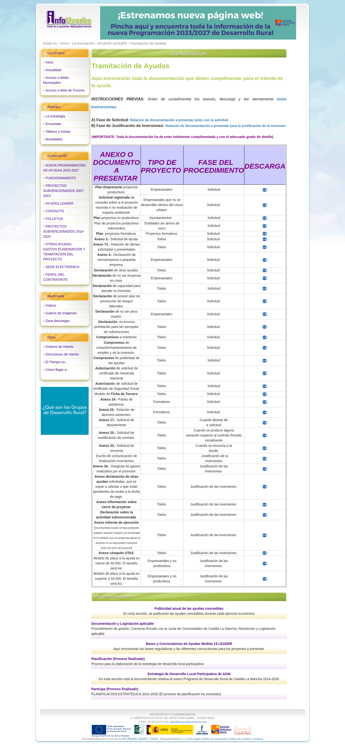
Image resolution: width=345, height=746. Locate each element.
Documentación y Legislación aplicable (122, 623)
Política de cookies (240, 738)
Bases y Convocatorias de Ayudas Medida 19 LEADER (189, 644)
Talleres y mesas (58, 131)
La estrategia (55, 116)
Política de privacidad (214, 738)
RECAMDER (129, 738)
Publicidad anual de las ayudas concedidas (189, 608)
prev (114, 23)
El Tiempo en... (57, 362)
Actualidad (53, 70)
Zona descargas (57, 321)
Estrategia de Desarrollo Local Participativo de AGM (189, 674)
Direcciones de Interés (62, 354)
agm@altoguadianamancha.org (188, 721)
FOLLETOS (54, 219)
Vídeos (51, 305)
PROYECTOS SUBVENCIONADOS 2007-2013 (63, 191)
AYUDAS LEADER (59, 203)
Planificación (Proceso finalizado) (118, 659)
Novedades (54, 139)
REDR (154, 738)
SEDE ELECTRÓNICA (63, 267)
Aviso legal (193, 738)
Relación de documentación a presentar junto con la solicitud (179, 120)
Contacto (258, 738)
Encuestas (53, 124)
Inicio (49, 62)
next (282, 23)
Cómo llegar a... (57, 370)
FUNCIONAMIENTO (61, 178)
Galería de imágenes (61, 313)
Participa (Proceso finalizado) (114, 689)
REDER (143, 738)
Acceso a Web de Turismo (65, 90)
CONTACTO (55, 211)
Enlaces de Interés (59, 347)
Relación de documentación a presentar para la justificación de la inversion (225, 126)
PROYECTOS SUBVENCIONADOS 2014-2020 (63, 231)
